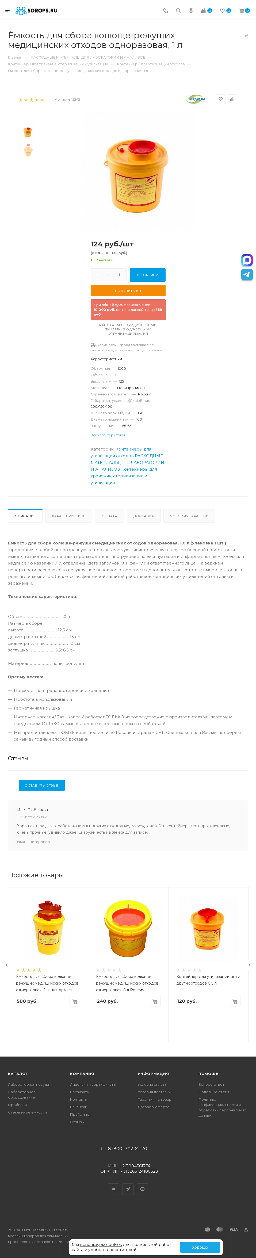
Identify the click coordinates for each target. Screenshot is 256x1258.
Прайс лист (80, 1114)
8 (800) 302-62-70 (127, 1149)
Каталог (18, 1074)
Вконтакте (113, 1184)
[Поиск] (178, 11)
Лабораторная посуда (28, 1084)
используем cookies (101, 1244)
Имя (21, 842)
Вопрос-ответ (211, 1084)
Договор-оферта (153, 1107)
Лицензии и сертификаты (93, 1084)
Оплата (109, 516)
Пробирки (17, 1105)
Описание (25, 516)
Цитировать (40, 842)
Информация (153, 1074)
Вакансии (78, 1107)
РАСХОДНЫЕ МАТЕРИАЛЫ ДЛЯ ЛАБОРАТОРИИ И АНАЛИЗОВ (127, 462)
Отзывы (77, 1122)
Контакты (78, 1099)
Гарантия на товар (154, 1099)
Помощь (208, 1074)
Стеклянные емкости (27, 1112)
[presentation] (6, 965)
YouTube (142, 1184)
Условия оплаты (152, 1084)
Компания (82, 1074)
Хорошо (200, 1247)
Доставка (143, 516)
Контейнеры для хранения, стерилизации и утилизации (124, 476)
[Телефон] (165, 11)
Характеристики (69, 516)
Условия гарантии (189, 516)
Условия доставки (154, 1092)
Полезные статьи (214, 1092)
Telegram (128, 1184)
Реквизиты (80, 1092)
